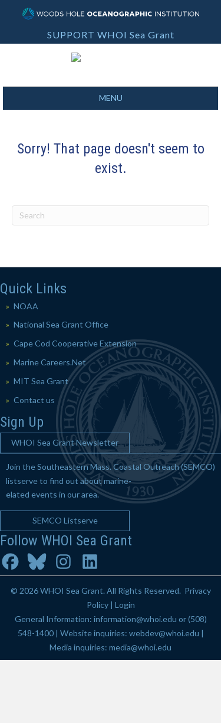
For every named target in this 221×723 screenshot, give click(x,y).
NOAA (26, 369)
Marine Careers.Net (50, 425)
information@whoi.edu (135, 682)
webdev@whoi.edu (164, 696)
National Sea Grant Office (61, 387)
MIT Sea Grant (41, 444)
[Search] (110, 279)
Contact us (34, 462)
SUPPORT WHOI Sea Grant (110, 34)
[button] (65, 506)
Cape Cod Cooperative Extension (75, 406)
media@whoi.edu (140, 710)
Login (125, 668)
